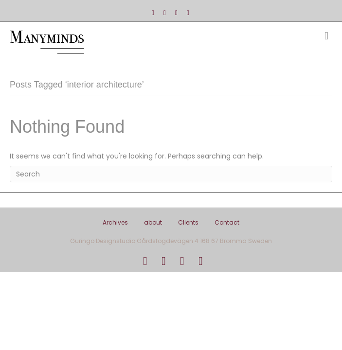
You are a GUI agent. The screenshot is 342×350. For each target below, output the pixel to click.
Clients (188, 222)
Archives (115, 222)
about (153, 222)
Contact (227, 222)
